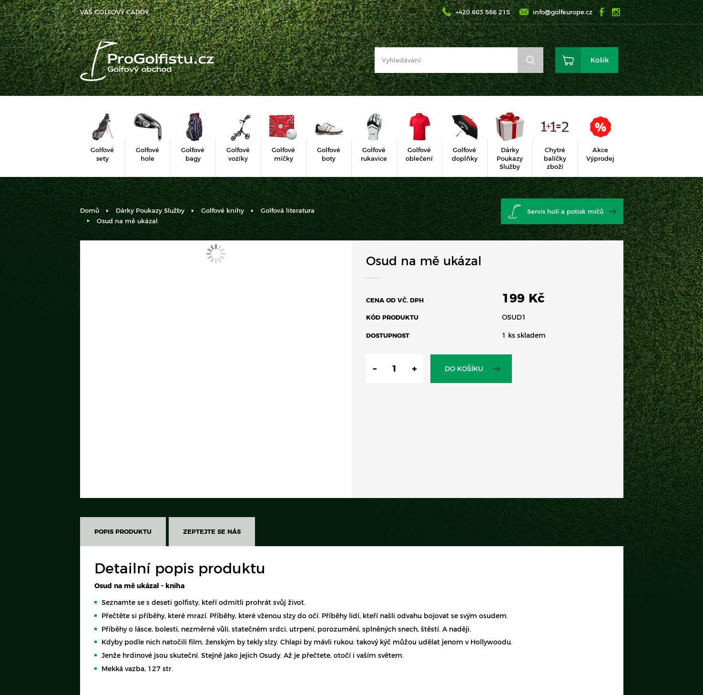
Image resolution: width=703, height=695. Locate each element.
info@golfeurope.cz (562, 12)
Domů (89, 210)
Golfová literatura (288, 210)
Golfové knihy (222, 210)
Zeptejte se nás (212, 531)
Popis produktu (123, 531)
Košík (600, 60)
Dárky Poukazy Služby (150, 210)
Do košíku (464, 368)
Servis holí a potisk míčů (565, 211)
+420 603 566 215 (483, 12)
